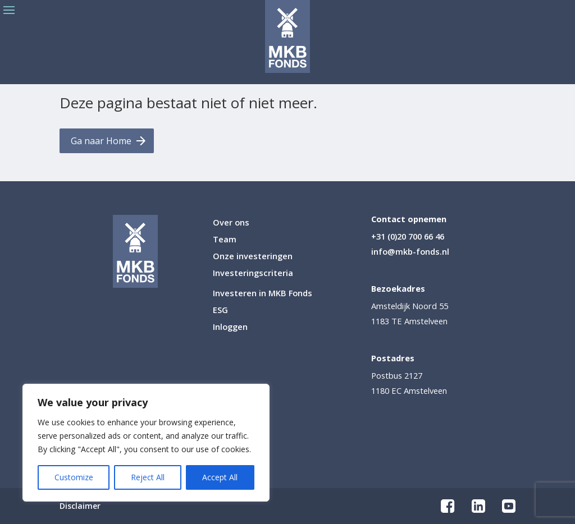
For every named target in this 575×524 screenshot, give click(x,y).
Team (224, 240)
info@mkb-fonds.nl (410, 251)
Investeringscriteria (253, 273)
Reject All (148, 477)
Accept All (220, 477)
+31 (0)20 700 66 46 (407, 236)
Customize (73, 477)
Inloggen (230, 327)
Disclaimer (80, 506)
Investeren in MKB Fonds (262, 293)
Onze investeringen (253, 256)
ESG (220, 310)
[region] (146, 443)
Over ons (231, 223)
